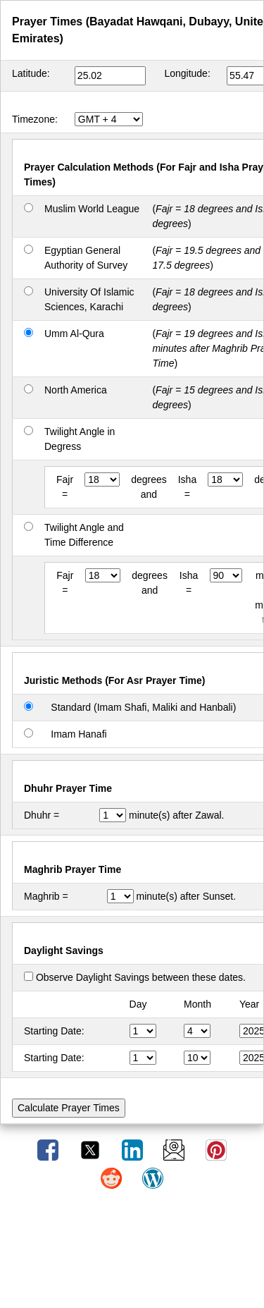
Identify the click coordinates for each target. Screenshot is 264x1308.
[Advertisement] (132, 1253)
